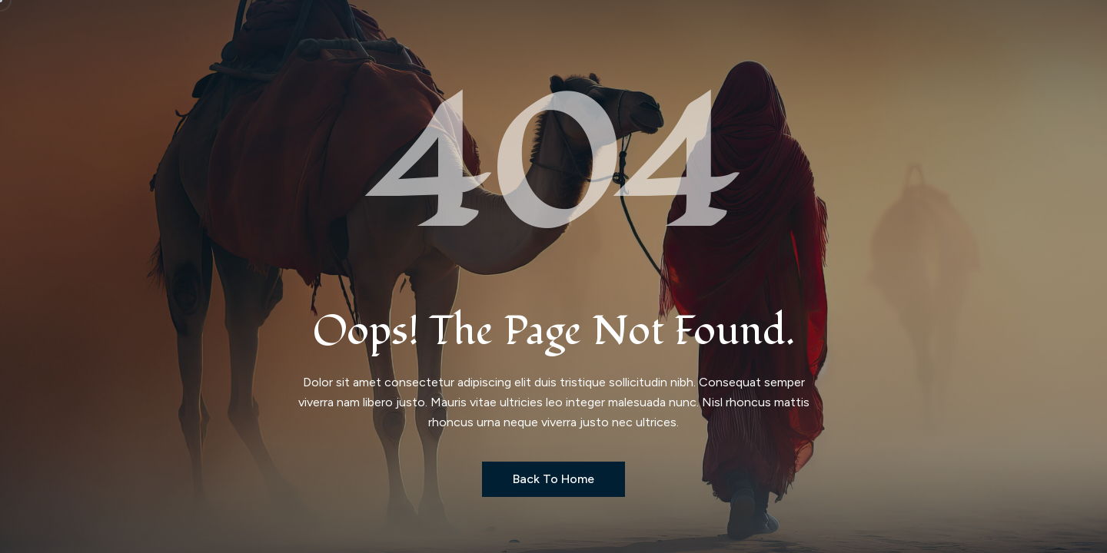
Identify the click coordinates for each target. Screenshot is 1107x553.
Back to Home (553, 479)
